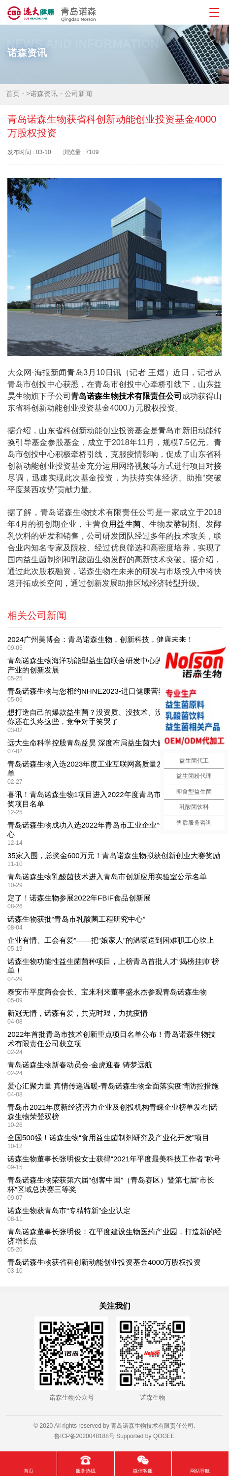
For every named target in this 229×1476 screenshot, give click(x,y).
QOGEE (164, 1436)
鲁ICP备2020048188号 (84, 1436)
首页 (13, 93)
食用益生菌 (121, 524)
